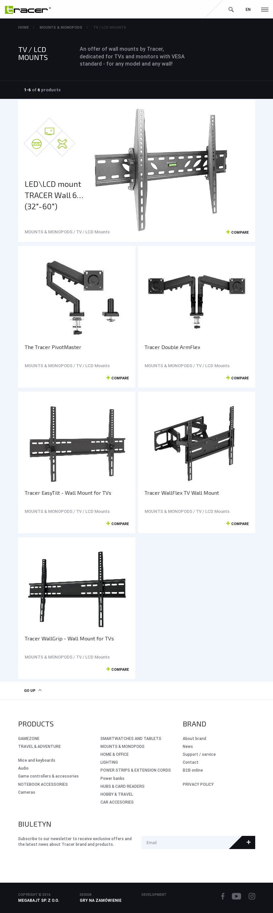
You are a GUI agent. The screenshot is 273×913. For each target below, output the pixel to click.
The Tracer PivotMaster (53, 347)
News (188, 746)
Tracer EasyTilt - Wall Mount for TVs (68, 492)
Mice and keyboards (36, 760)
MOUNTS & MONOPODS (61, 27)
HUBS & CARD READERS (122, 786)
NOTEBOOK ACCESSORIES (43, 784)
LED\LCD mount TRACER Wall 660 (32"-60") (55, 195)
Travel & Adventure (39, 746)
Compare (237, 232)
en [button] (248, 9)
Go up (32, 690)
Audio (23, 768)
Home (23, 27)
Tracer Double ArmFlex (172, 347)
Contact (191, 762)
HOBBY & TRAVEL (116, 794)
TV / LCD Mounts (109, 27)
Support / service (199, 754)
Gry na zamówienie (101, 900)
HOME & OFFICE (114, 754)
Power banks (112, 778)
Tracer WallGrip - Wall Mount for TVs (69, 638)
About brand (194, 738)
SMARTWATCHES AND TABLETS (130, 738)
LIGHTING (109, 762)
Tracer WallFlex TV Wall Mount (182, 492)
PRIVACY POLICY (198, 784)
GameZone (29, 738)
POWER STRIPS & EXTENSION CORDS (135, 770)
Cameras (26, 792)
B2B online (193, 770)
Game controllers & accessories (48, 776)
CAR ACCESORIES (117, 802)
